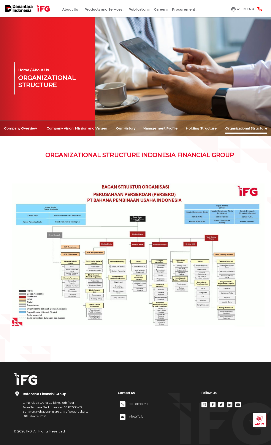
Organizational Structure (246, 128)
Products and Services (104, 9)
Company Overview (20, 128)
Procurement (184, 9)
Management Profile (160, 128)
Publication (138, 9)
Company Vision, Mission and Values (77, 128)
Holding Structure (201, 128)
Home (23, 70)
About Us (71, 9)
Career (161, 9)
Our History (125, 128)
